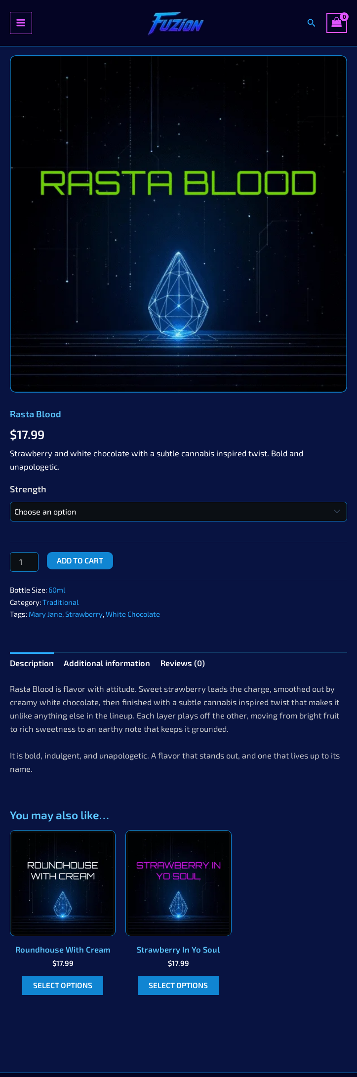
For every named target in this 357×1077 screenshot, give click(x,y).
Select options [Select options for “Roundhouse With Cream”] (62, 985)
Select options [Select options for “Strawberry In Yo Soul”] (178, 985)
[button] (311, 22)
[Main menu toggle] (21, 22)
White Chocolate (133, 613)
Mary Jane (45, 613)
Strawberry (84, 613)
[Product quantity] (24, 562)
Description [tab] (32, 663)
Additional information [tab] (107, 663)
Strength (28, 489)
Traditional (60, 602)
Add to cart (80, 560)
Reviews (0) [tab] (182, 663)
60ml (56, 589)
